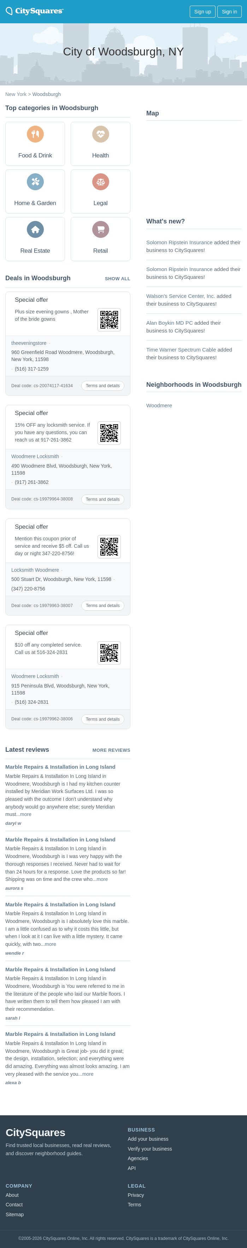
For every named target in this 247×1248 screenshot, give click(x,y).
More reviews (111, 750)
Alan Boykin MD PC (169, 323)
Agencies (138, 1158)
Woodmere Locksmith (35, 456)
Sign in (229, 11)
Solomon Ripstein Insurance (179, 242)
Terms (134, 1204)
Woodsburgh (47, 94)
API (132, 1168)
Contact (14, 1204)
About (12, 1195)
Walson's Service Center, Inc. (180, 296)
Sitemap (15, 1214)
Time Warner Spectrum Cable (181, 350)
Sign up (202, 11)
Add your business (148, 1139)
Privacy (136, 1195)
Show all (117, 278)
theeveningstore (29, 343)
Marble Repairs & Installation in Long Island (60, 767)
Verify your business (150, 1149)
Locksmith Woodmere (35, 570)
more (25, 814)
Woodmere (159, 405)
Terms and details (103, 385)
